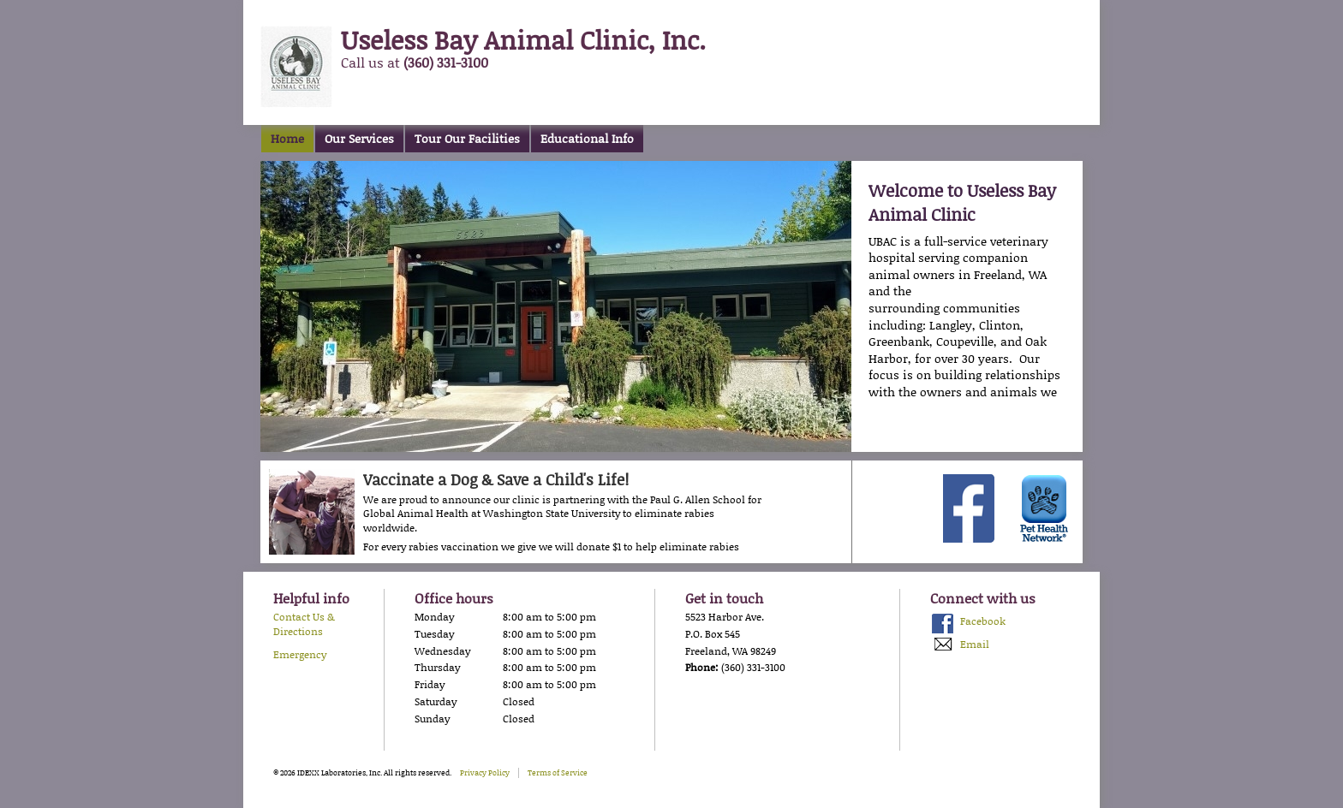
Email (974, 644)
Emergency (299, 654)
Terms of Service (558, 772)
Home (287, 138)
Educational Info (587, 138)
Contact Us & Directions (303, 624)
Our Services (359, 138)
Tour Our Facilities (467, 138)
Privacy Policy (485, 772)
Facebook (983, 621)
